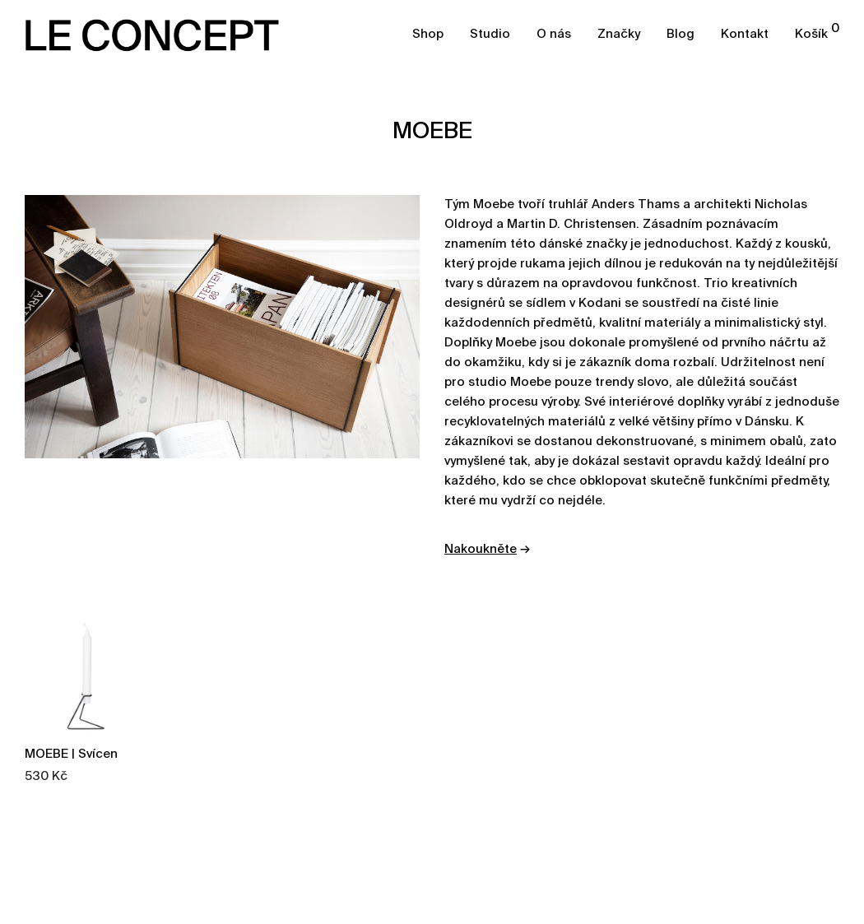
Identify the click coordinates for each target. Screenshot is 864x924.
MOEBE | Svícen (71, 754)
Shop (428, 34)
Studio (490, 34)
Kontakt (745, 34)
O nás (554, 34)
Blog (680, 34)
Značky (618, 34)
